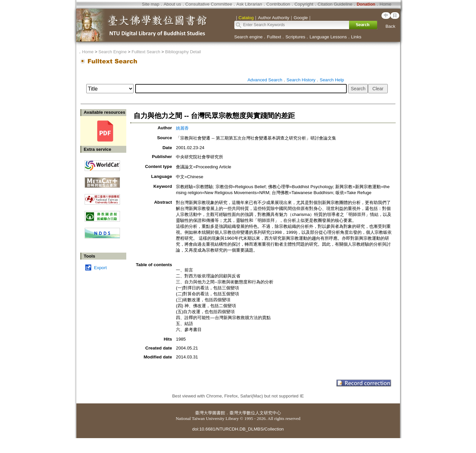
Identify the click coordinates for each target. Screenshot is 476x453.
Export (100, 267)
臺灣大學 (203, 412)
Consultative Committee (208, 4)
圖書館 (218, 412)
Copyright (304, 4)
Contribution (278, 4)
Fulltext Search (146, 51)
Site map (150, 4)
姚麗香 (182, 128)
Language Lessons (328, 36)
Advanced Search (265, 79)
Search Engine (113, 51)
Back (390, 26)
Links (356, 36)
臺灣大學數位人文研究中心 (255, 412)
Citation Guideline (335, 4)
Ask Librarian (249, 4)
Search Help (332, 79)
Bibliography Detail (183, 51)
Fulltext (274, 36)
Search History (301, 79)
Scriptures (295, 36)
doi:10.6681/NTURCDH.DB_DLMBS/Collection (238, 429)
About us (172, 4)
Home (385, 4)
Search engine (248, 36)
